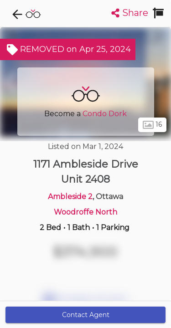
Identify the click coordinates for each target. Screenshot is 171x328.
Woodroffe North (85, 212)
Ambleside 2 (70, 196)
